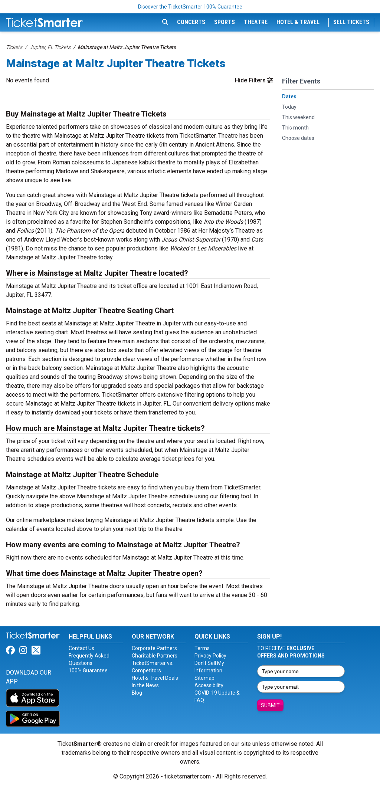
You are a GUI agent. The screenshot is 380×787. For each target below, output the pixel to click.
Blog (137, 693)
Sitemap (204, 678)
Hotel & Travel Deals (155, 678)
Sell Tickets (351, 22)
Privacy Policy (210, 656)
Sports (224, 22)
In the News (145, 685)
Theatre (256, 22)
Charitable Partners (154, 656)
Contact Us (81, 648)
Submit (270, 705)
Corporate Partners (154, 648)
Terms (202, 648)
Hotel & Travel (298, 22)
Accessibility (208, 685)
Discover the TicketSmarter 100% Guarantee (190, 7)
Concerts (191, 22)
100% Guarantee (88, 670)
